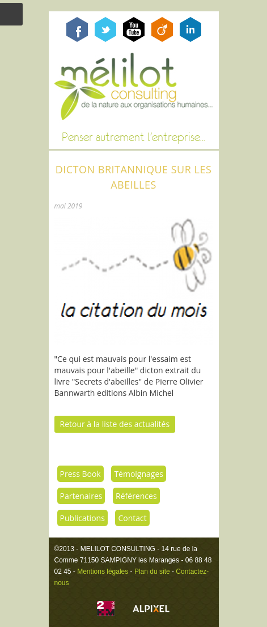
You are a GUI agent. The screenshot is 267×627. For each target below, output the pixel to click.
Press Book (80, 473)
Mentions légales (102, 571)
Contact (132, 518)
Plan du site (152, 571)
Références (136, 495)
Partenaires (81, 495)
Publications (82, 518)
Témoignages (138, 473)
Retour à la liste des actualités (115, 424)
